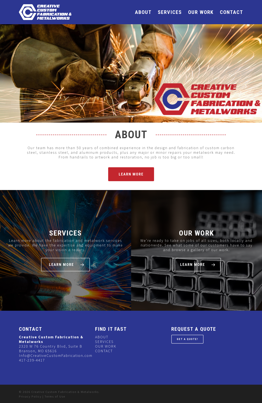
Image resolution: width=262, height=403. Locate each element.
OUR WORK (201, 12)
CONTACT (231, 12)
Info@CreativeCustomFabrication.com (55, 355)
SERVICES (170, 12)
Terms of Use (55, 396)
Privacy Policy (30, 396)
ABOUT (143, 12)
